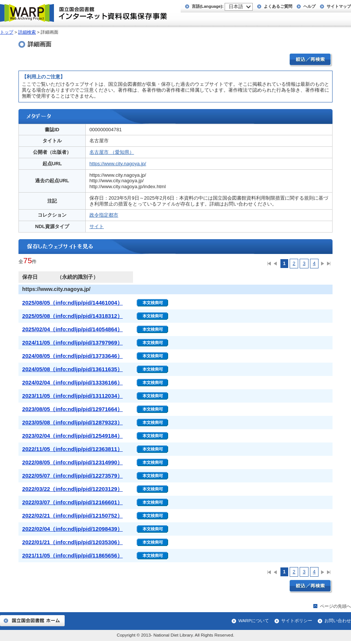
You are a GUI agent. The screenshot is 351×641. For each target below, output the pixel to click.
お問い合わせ (337, 620)
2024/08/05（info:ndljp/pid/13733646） (72, 356)
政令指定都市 (103, 215)
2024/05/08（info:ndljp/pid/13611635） (72, 369)
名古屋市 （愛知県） (111, 152)
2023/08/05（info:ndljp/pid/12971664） (72, 409)
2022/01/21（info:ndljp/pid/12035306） (72, 542)
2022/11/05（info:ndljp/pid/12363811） (72, 449)
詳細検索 (27, 32)
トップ (6, 32)
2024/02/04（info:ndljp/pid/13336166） (72, 382)
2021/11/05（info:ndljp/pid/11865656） (72, 555)
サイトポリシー (296, 620)
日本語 (236, 6)
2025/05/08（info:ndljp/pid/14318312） (72, 316)
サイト (96, 226)
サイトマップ (339, 6)
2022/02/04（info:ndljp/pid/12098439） (72, 529)
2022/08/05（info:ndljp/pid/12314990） (72, 462)
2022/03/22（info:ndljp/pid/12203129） (72, 489)
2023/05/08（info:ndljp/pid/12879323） (72, 422)
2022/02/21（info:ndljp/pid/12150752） (72, 515)
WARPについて (253, 620)
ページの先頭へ (335, 606)
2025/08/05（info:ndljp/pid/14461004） (72, 302)
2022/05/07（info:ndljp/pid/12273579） (72, 475)
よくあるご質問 (278, 6)
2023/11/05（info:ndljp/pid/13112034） (72, 396)
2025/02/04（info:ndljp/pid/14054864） (72, 329)
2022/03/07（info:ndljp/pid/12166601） (72, 502)
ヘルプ (309, 6)
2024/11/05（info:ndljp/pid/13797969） (72, 342)
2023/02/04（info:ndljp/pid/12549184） (72, 436)
